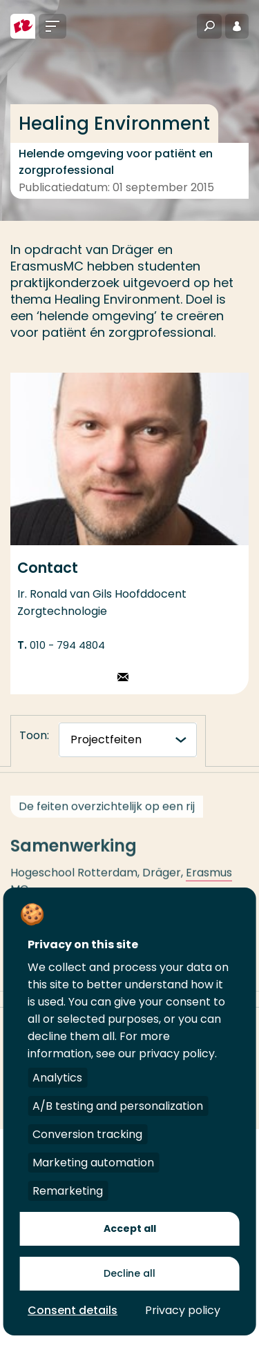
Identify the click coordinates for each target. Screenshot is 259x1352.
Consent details (72, 1310)
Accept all (130, 1228)
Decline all (129, 1273)
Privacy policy (182, 1310)
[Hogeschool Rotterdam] (22, 26)
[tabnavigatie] (128, 740)
